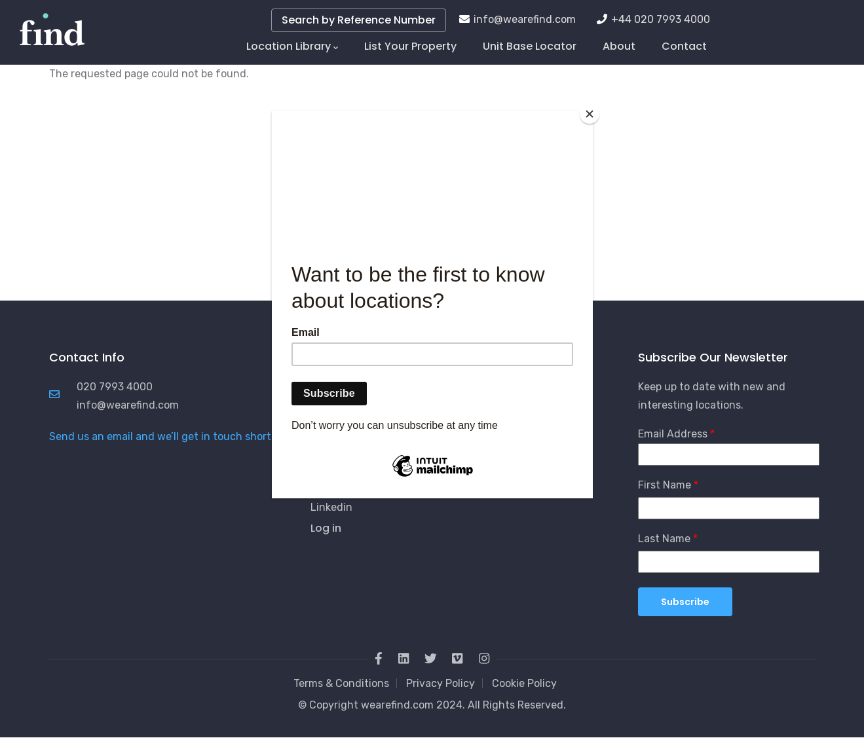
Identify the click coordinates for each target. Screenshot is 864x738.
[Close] (589, 114)
